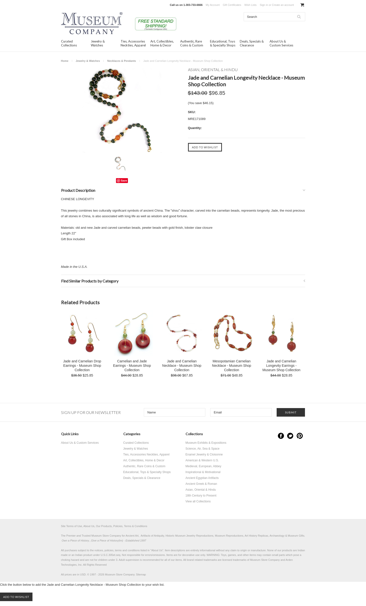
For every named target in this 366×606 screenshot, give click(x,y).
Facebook (281, 436)
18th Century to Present (201, 495)
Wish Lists (250, 4)
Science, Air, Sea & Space (203, 448)
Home (65, 60)
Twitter (290, 436)
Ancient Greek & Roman (201, 484)
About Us (156, 550)
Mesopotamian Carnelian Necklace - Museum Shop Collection (231, 365)
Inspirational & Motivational (203, 472)
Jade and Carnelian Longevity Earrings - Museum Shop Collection (281, 365)
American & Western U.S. (202, 460)
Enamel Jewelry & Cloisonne (204, 454)
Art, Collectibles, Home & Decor (162, 43)
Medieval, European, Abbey (203, 466)
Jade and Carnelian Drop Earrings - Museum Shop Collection (82, 365)
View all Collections (198, 501)
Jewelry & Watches (98, 43)
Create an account (283, 4)
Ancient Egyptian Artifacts (202, 478)
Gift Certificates (232, 4)
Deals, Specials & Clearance (252, 43)
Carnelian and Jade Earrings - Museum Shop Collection (132, 365)
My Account (213, 4)
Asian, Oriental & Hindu (201, 489)
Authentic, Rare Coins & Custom (191, 43)
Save (124, 180)
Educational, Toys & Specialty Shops (222, 43)
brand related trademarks (202, 559)
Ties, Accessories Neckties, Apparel (133, 43)
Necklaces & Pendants (121, 60)
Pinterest (300, 436)
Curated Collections (69, 43)
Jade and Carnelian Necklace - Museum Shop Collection (181, 365)
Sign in (264, 4)
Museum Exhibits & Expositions (206, 442)
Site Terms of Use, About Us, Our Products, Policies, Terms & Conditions (104, 526)
